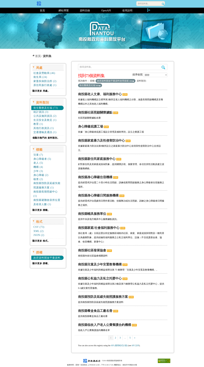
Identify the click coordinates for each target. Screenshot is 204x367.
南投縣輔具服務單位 (92, 213)
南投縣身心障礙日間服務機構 (98, 195)
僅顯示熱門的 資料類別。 (46, 138)
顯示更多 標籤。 (41, 210)
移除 (131, 81)
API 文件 (135, 345)
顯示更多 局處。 (41, 91)
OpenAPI (106, 10)
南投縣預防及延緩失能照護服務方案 (103, 296)
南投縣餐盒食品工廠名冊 (95, 311)
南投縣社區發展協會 (92, 250)
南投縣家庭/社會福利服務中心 (98, 228)
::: (30, 10)
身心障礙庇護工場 (90, 126)
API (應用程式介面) (119, 345)
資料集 (47, 56)
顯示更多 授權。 (41, 263)
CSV (125, 94)
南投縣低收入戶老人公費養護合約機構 (104, 325)
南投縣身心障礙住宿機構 (95, 177)
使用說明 (127, 10)
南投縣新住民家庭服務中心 (96, 159)
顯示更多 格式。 (41, 241)
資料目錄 (85, 10)
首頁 (42, 10)
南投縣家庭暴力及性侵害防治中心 (101, 140)
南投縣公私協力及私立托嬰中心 (100, 278)
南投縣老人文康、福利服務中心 (100, 94)
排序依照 (137, 74)
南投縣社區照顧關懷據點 (95, 112)
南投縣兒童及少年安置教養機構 (100, 264)
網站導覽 (64, 10)
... (125, 337)
